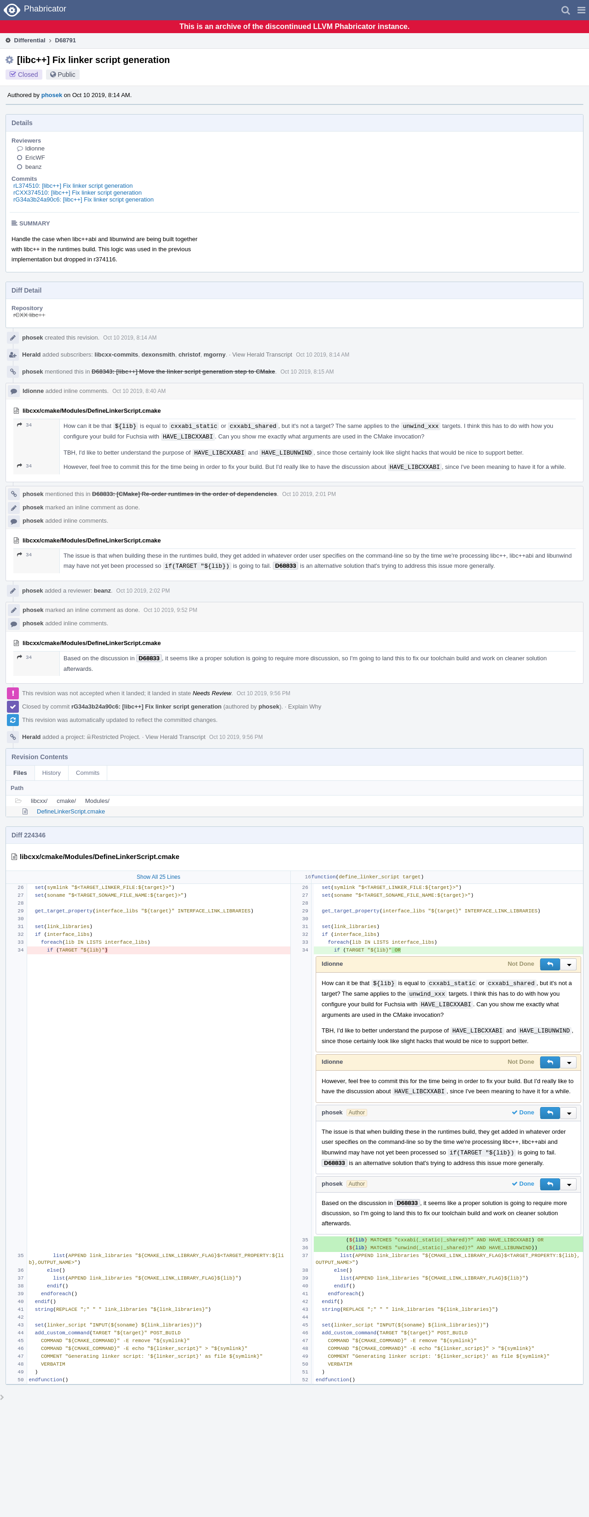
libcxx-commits (117, 354)
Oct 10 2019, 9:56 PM (263, 693)
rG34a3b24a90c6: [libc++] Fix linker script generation (83, 199)
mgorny (215, 354)
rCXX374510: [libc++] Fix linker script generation (77, 192)
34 (24, 424)
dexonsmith (158, 354)
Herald (31, 354)
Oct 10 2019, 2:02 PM (143, 591)
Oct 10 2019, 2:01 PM (309, 494)
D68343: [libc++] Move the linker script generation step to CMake (183, 371)
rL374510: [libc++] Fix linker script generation (73, 185)
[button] (581, 10)
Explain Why (304, 706)
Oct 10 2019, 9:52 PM (170, 610)
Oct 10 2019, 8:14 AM (129, 338)
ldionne (35, 148)
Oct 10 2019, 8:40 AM (139, 391)
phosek (52, 95)
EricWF (35, 157)
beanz (33, 166)
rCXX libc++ (29, 314)
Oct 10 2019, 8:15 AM (307, 372)
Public (66, 74)
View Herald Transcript (262, 354)
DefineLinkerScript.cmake (71, 811)
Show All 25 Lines (158, 877)
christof (190, 354)
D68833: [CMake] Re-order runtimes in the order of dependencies (184, 493)
